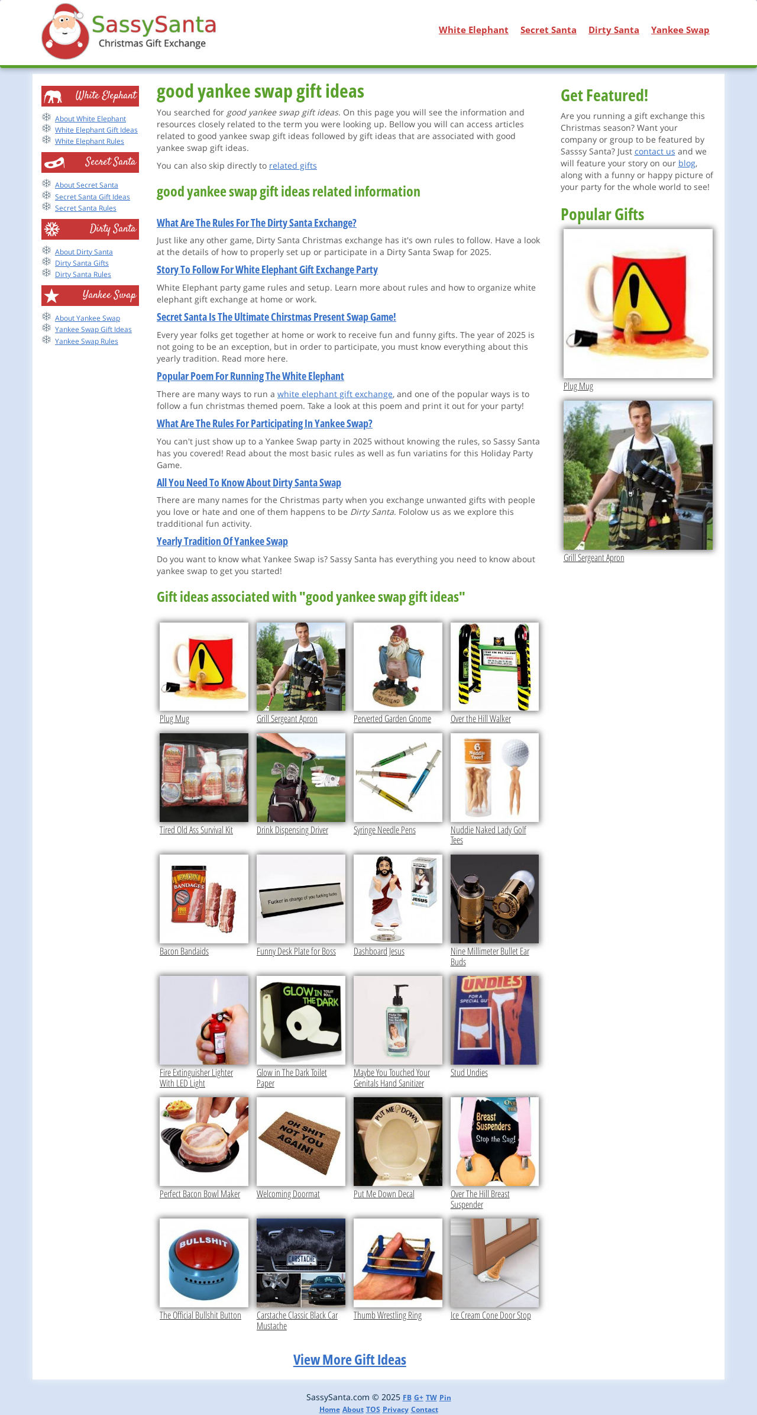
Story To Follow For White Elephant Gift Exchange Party (267, 269)
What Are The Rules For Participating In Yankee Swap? (265, 423)
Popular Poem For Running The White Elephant (250, 376)
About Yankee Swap (87, 318)
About (353, 1409)
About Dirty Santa (84, 252)
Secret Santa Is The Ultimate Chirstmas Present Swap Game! (276, 317)
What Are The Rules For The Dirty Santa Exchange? (257, 222)
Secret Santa (548, 30)
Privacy (396, 1409)
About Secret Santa (86, 185)
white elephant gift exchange (335, 393)
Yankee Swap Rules (86, 341)
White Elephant (474, 30)
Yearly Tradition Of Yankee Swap (222, 541)
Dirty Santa (613, 30)
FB (407, 1398)
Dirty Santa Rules (83, 274)
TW (431, 1398)
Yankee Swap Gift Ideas (93, 329)
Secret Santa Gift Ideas (92, 197)
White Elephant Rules (89, 141)
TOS (373, 1409)
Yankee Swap (680, 30)
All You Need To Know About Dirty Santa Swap (249, 482)
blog (686, 163)
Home (329, 1409)
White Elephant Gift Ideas (96, 130)
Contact (424, 1409)
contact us (655, 151)
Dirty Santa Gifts (82, 263)
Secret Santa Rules (86, 208)
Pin (445, 1398)
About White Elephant (90, 119)
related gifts (293, 165)
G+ (418, 1398)
